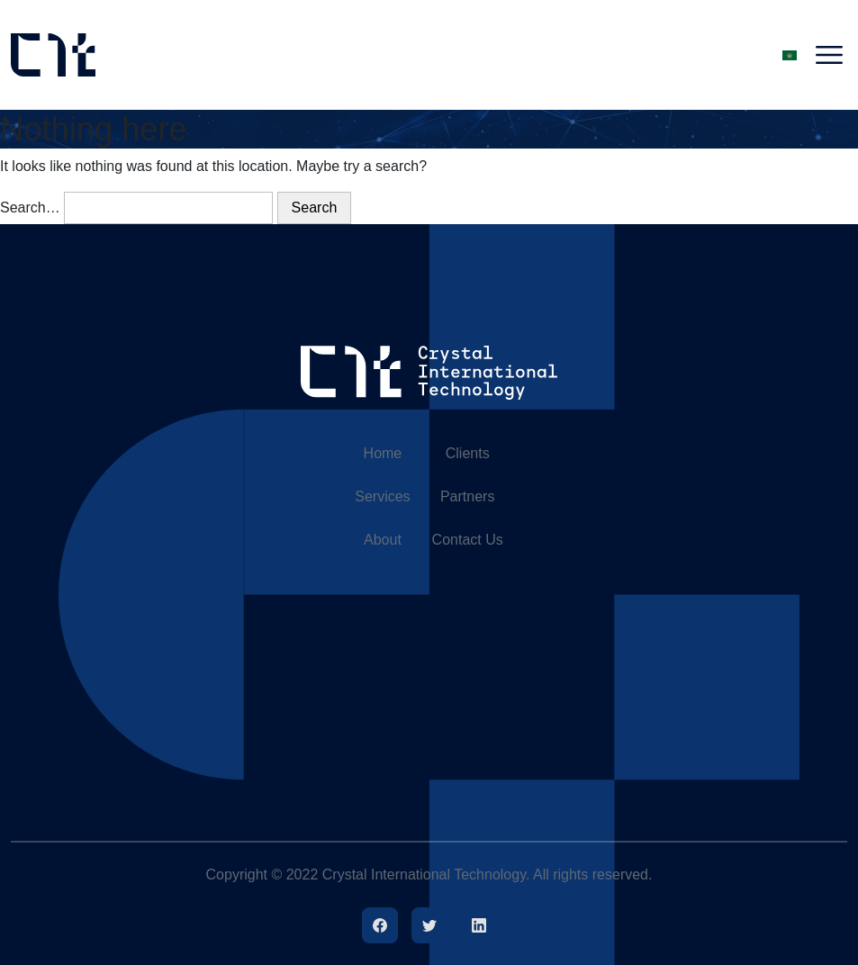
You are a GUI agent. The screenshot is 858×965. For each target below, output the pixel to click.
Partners (467, 496)
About (383, 539)
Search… (30, 207)
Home (383, 453)
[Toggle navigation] (829, 54)
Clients (468, 453)
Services (382, 496)
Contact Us (467, 539)
